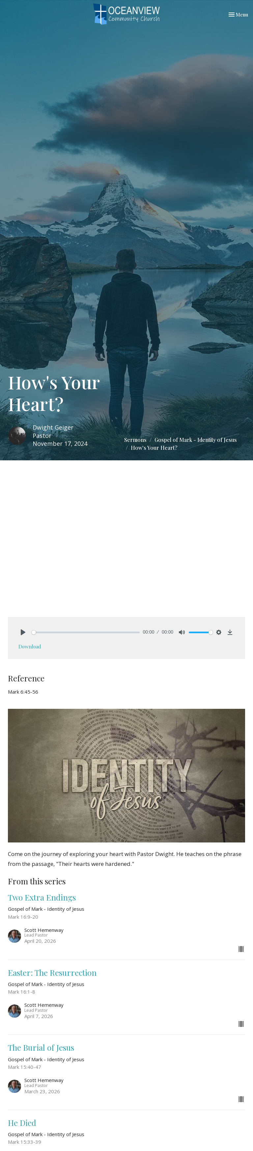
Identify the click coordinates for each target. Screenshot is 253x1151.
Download (29, 646)
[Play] (23, 632)
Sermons (135, 439)
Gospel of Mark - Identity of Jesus (196, 439)
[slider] (86, 632)
